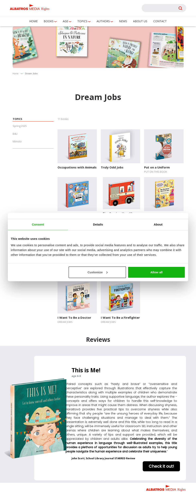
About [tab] (158, 224)
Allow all (156, 272)
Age (65, 21)
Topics (82, 21)
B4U (15, 134)
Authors (103, 21)
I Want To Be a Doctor (74, 317)
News (123, 21)
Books (49, 21)
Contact (160, 21)
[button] (91, 479)
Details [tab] (98, 224)
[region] (98, 414)
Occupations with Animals (77, 167)
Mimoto (17, 141)
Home (33, 21)
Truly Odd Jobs (112, 167)
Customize (98, 272)
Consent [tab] (38, 224)
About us (140, 21)
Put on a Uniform (157, 167)
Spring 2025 (20, 126)
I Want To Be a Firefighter (120, 317)
